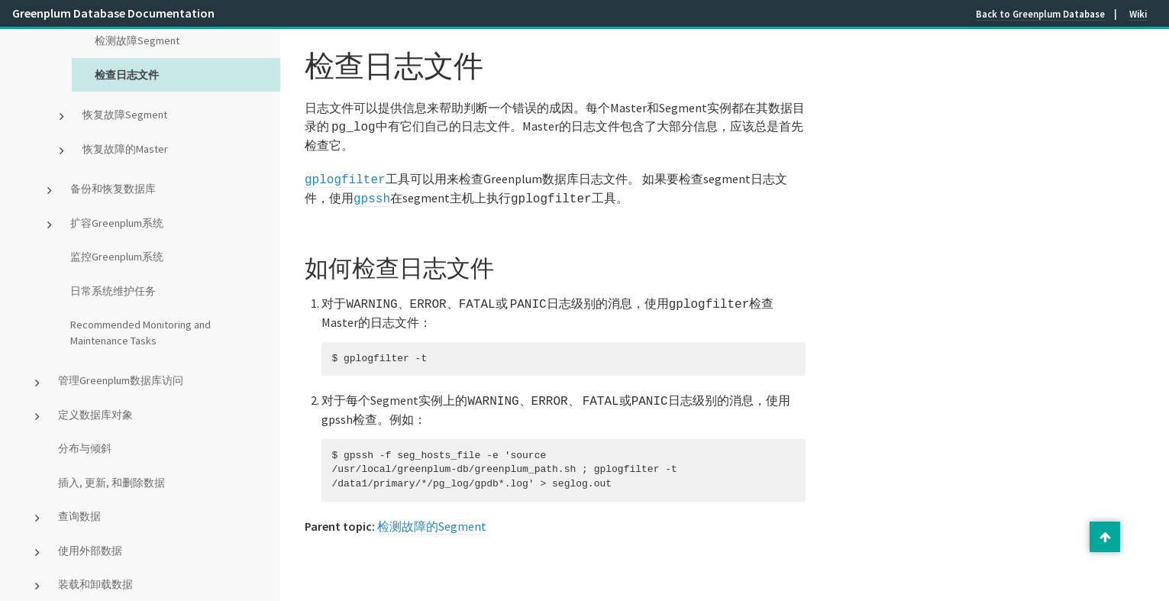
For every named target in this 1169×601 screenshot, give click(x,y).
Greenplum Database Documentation (113, 13)
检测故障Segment (137, 40)
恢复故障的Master (125, 149)
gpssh (372, 194)
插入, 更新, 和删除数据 (111, 483)
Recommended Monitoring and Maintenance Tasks (140, 332)
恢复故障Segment (124, 114)
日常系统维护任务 (113, 291)
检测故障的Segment (431, 518)
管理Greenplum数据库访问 (120, 380)
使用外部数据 (90, 550)
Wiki (1138, 14)
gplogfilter (345, 177)
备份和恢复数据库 (113, 188)
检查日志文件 (127, 75)
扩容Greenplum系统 (116, 223)
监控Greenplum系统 (116, 256)
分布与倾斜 (84, 448)
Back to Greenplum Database (1040, 14)
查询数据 (79, 516)
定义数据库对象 (95, 415)
